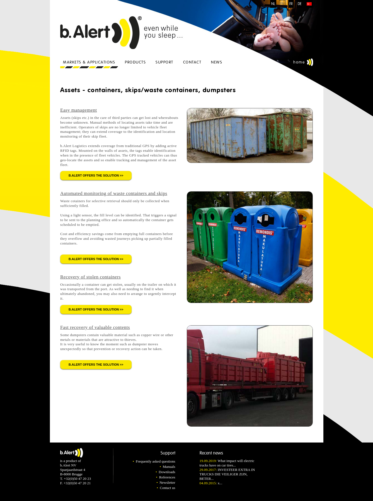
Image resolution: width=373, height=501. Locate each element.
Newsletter (167, 482)
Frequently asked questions (155, 461)
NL (273, 4)
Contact (192, 62)
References (167, 477)
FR (291, 4)
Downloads (167, 472)
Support (164, 62)
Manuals (169, 467)
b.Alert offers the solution (94, 175)
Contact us (167, 488)
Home (299, 62)
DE (300, 4)
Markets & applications (89, 62)
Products (135, 62)
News (216, 62)
